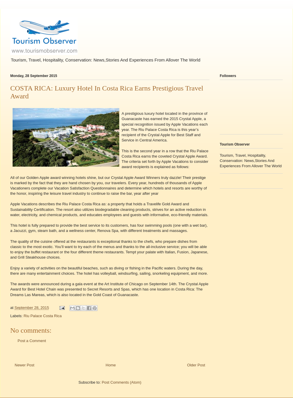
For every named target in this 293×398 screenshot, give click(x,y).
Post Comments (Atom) (121, 382)
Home (111, 365)
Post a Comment (32, 341)
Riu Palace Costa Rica (43, 316)
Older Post (196, 365)
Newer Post (24, 365)
